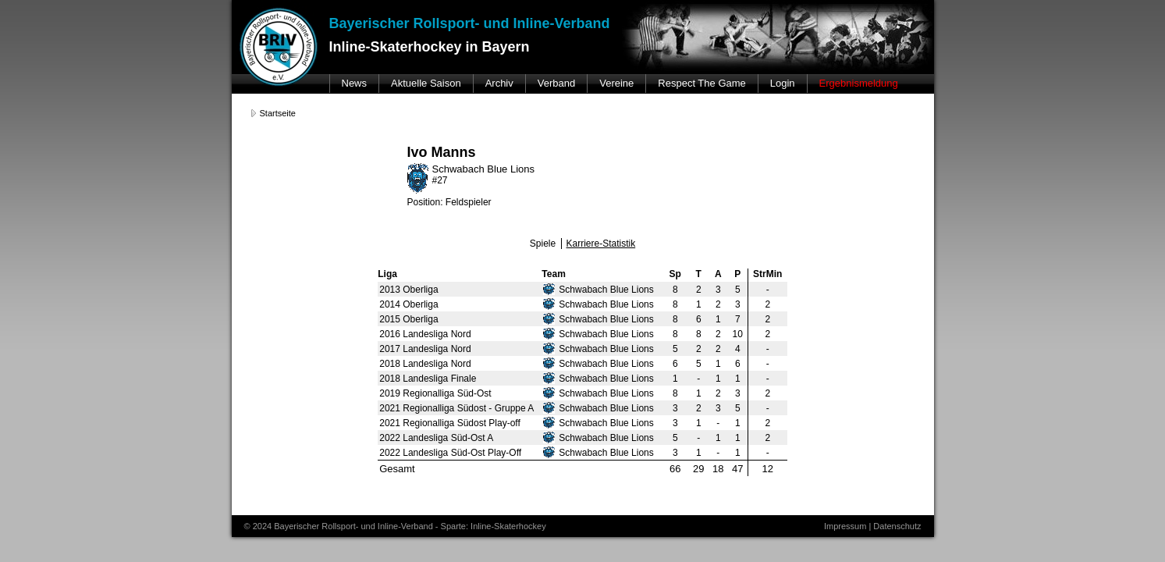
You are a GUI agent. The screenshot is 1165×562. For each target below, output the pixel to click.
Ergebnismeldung (858, 83)
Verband (556, 83)
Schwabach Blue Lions (598, 289)
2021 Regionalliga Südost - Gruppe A (456, 408)
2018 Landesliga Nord (425, 363)
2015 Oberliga (408, 319)
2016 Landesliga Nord (425, 334)
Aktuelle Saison (426, 83)
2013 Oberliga (408, 289)
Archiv (499, 83)
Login (782, 83)
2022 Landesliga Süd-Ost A (436, 437)
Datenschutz (897, 526)
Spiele (543, 243)
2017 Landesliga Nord (425, 348)
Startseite (278, 113)
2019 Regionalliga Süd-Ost (435, 393)
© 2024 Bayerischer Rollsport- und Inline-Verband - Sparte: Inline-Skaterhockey (395, 526)
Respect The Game (701, 83)
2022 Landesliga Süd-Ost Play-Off (450, 452)
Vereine (616, 83)
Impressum (845, 526)
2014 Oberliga (408, 304)
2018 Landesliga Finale (427, 378)
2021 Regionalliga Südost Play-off (449, 423)
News (355, 83)
